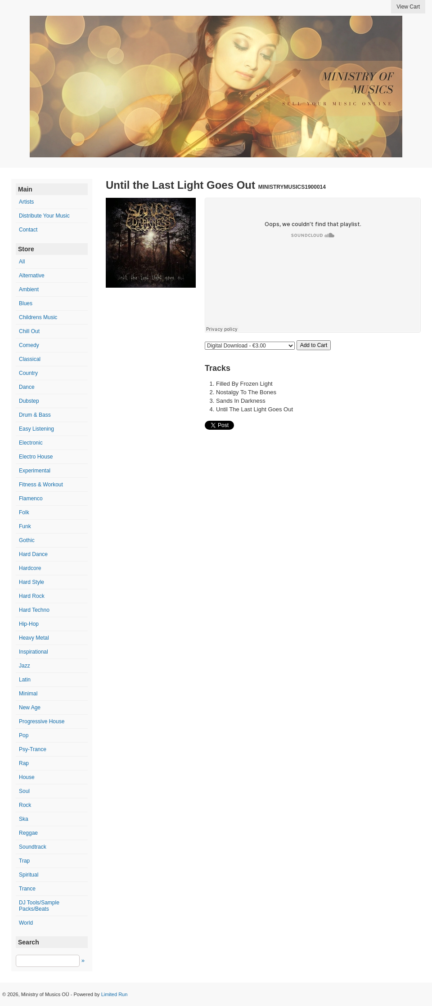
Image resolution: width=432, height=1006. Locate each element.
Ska (23, 819)
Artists (26, 202)
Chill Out (29, 331)
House (27, 777)
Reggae (28, 833)
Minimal (28, 693)
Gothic (27, 540)
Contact (28, 230)
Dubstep (29, 401)
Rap (24, 763)
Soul (24, 791)
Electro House (36, 457)
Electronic (31, 443)
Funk (25, 526)
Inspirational (33, 652)
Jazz (24, 666)
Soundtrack (32, 847)
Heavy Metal (34, 638)
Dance (27, 387)
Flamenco (31, 498)
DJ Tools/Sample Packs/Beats (39, 905)
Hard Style (31, 582)
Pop (23, 735)
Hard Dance (33, 554)
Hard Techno (34, 610)
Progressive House (41, 721)
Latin (25, 680)
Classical (29, 359)
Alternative (32, 275)
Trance (27, 889)
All (22, 261)
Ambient (29, 289)
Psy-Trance (32, 749)
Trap (24, 861)
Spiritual (28, 875)
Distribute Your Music (44, 216)
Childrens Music (38, 317)
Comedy (29, 345)
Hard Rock (32, 596)
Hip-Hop (29, 624)
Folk (24, 512)
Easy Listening (36, 429)
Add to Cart (314, 345)
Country (28, 373)
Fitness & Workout (41, 484)
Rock (25, 805)
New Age (29, 707)
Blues (25, 303)
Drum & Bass (35, 415)
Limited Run (114, 994)
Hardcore (30, 568)
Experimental (34, 470)
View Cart (408, 7)
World (26, 923)
